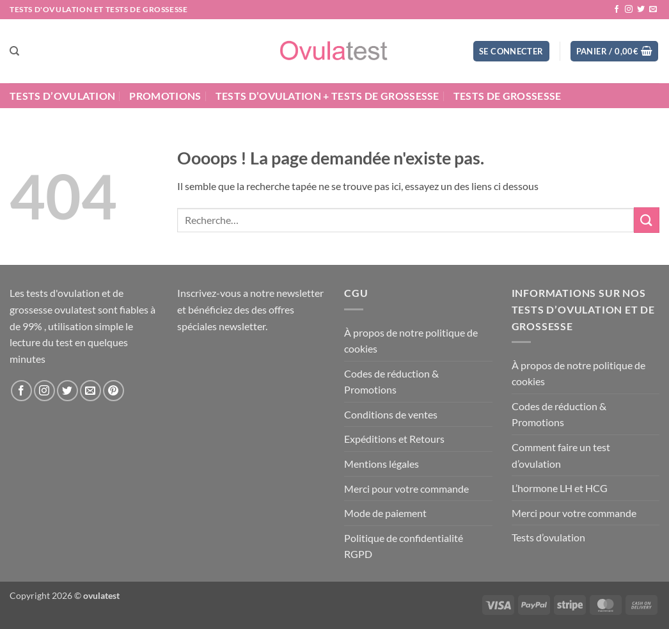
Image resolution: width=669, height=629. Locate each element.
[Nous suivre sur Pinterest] (113, 390)
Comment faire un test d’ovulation (561, 455)
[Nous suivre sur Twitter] (641, 9)
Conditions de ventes (390, 414)
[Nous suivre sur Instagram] (629, 9)
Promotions (165, 96)
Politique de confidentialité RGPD (403, 546)
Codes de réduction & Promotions (391, 381)
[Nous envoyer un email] (653, 9)
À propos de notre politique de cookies (411, 340)
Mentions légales (381, 464)
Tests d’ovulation (62, 96)
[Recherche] (14, 51)
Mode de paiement (385, 513)
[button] (511, 51)
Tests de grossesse (507, 96)
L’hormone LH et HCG (560, 488)
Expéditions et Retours (394, 439)
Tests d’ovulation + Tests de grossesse (327, 96)
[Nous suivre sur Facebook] (616, 9)
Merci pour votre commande (406, 488)
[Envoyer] (646, 219)
